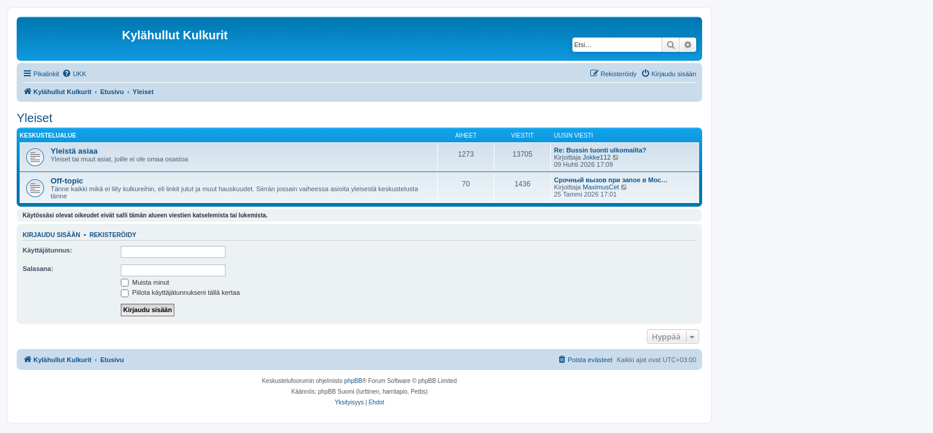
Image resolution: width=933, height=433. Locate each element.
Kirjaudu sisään (51, 234)
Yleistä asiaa (74, 151)
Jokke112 (596, 157)
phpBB (353, 381)
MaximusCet (601, 187)
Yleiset (34, 117)
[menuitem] (74, 74)
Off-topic (67, 180)
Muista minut (145, 282)
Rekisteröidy (112, 234)
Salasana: (38, 268)
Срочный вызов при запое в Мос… (611, 179)
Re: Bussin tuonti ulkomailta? (600, 150)
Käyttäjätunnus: (47, 250)
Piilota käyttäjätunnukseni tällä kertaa (180, 292)
